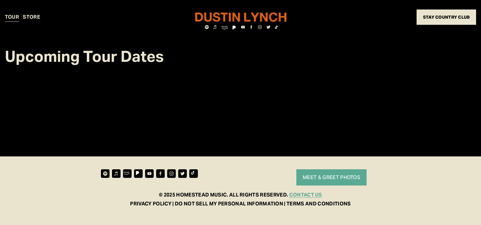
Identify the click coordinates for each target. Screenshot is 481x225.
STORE (31, 17)
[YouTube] (243, 27)
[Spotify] (206, 27)
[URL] (222, 27)
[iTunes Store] (215, 27)
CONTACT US (305, 195)
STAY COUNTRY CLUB (446, 17)
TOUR (12, 17)
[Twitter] (268, 27)
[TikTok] (277, 27)
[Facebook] (251, 27)
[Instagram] (260, 27)
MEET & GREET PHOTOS (331, 177)
